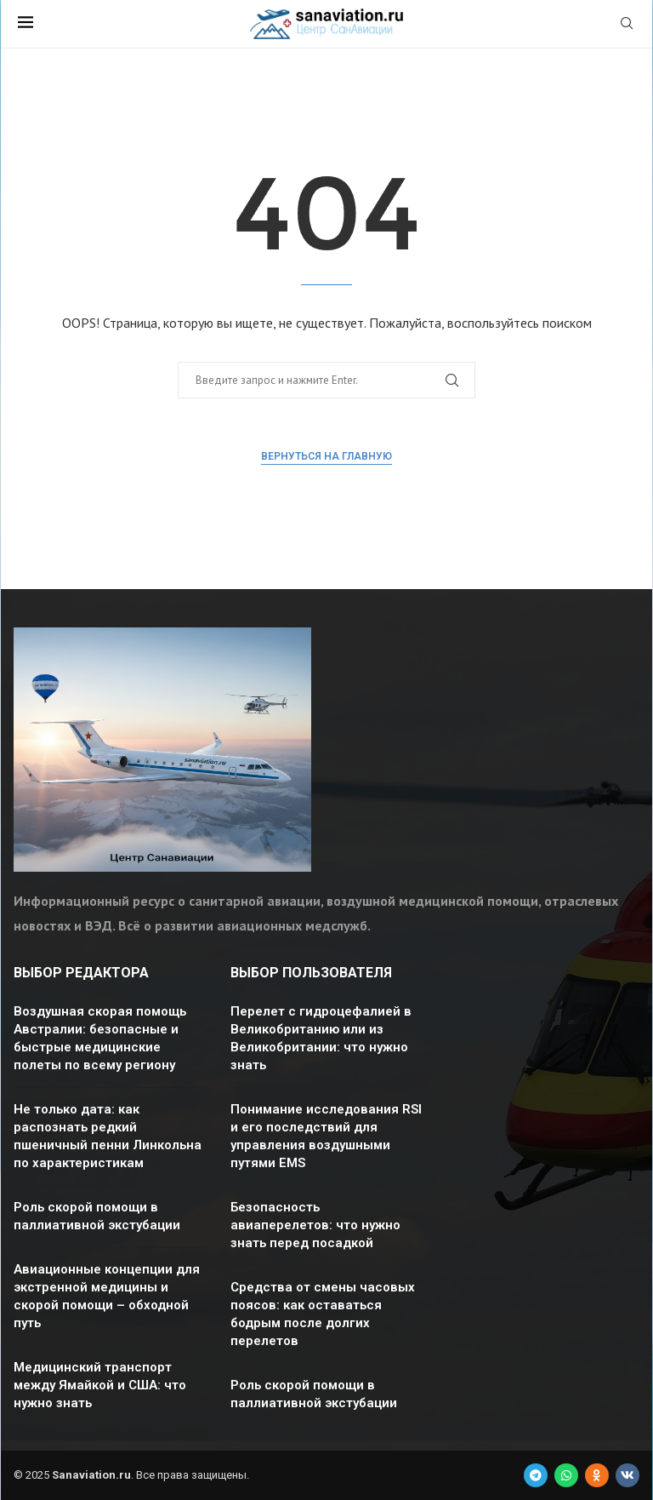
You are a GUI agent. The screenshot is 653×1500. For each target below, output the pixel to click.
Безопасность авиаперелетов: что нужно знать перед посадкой (315, 1225)
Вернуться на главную (326, 456)
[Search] (626, 24)
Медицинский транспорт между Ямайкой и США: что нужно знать (100, 1385)
